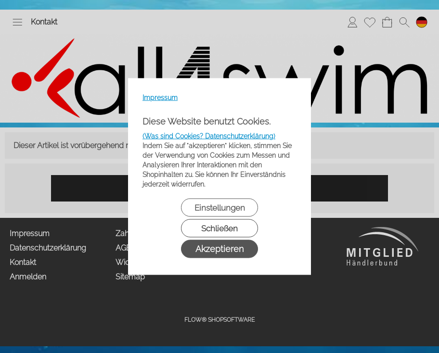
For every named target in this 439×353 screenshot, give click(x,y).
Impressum (160, 97)
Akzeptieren (219, 249)
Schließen (219, 228)
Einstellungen (219, 208)
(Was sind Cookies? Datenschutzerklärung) (208, 136)
